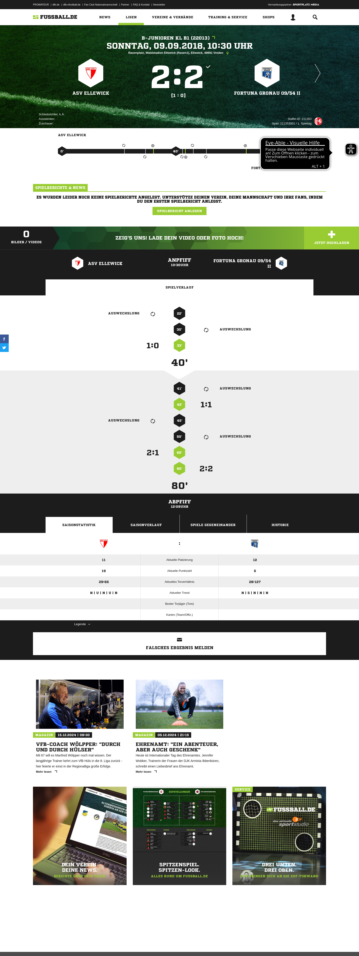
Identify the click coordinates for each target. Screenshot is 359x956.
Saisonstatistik (79, 525)
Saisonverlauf (146, 525)
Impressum (39, 945)
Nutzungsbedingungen (90, 945)
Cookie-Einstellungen (167, 945)
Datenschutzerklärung (62, 945)
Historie (280, 525)
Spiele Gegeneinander (213, 525)
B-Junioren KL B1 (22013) (179, 38)
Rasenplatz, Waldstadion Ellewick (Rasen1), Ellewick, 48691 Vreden (179, 53)
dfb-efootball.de (72, 4)
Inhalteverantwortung (139, 945)
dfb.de (56, 4)
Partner (125, 4)
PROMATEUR (41, 4)
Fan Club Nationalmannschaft (100, 4)
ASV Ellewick (91, 93)
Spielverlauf (180, 287)
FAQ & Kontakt (141, 4)
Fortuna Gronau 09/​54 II (267, 93)
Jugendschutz (115, 945)
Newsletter (159, 4)
